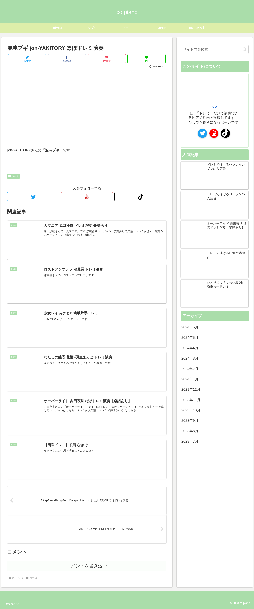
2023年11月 (190, 400)
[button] (244, 49)
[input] (215, 49)
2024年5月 (189, 337)
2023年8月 (189, 431)
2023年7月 (189, 441)
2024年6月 (189, 327)
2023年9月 (189, 420)
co (214, 106)
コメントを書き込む (86, 566)
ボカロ (13, 175)
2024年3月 (189, 358)
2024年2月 (189, 368)
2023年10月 (190, 410)
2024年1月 (189, 379)
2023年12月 (190, 389)
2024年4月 (189, 348)
